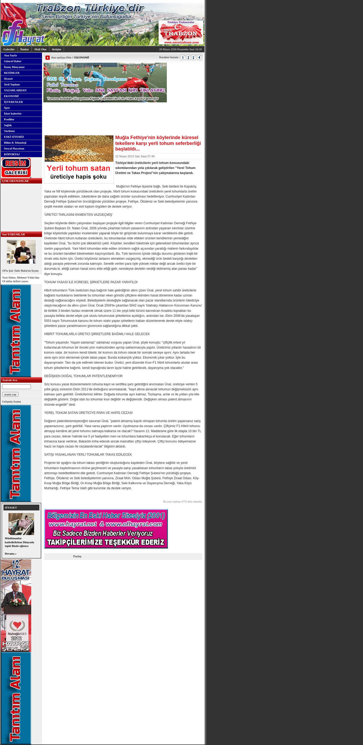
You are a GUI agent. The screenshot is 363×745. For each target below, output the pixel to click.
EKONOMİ (11, 96)
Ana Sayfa (10, 55)
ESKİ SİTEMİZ (14, 136)
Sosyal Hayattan (14, 148)
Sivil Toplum (12, 84)
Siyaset (8, 78)
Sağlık (8, 125)
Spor (7, 107)
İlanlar (24, 49)
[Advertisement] (105, 110)
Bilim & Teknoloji (15, 142)
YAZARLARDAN (15, 90)
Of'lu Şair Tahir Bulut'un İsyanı (21, 255)
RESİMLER (12, 72)
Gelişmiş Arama (11, 401)
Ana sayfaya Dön (61, 57)
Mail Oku (40, 49)
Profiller (9, 119)
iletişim (56, 49)
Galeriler (9, 49)
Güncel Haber (12, 61)
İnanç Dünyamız (14, 66)
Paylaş (77, 556)
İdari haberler (13, 113)
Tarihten (9, 130)
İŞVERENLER (13, 101)
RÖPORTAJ (12, 154)
